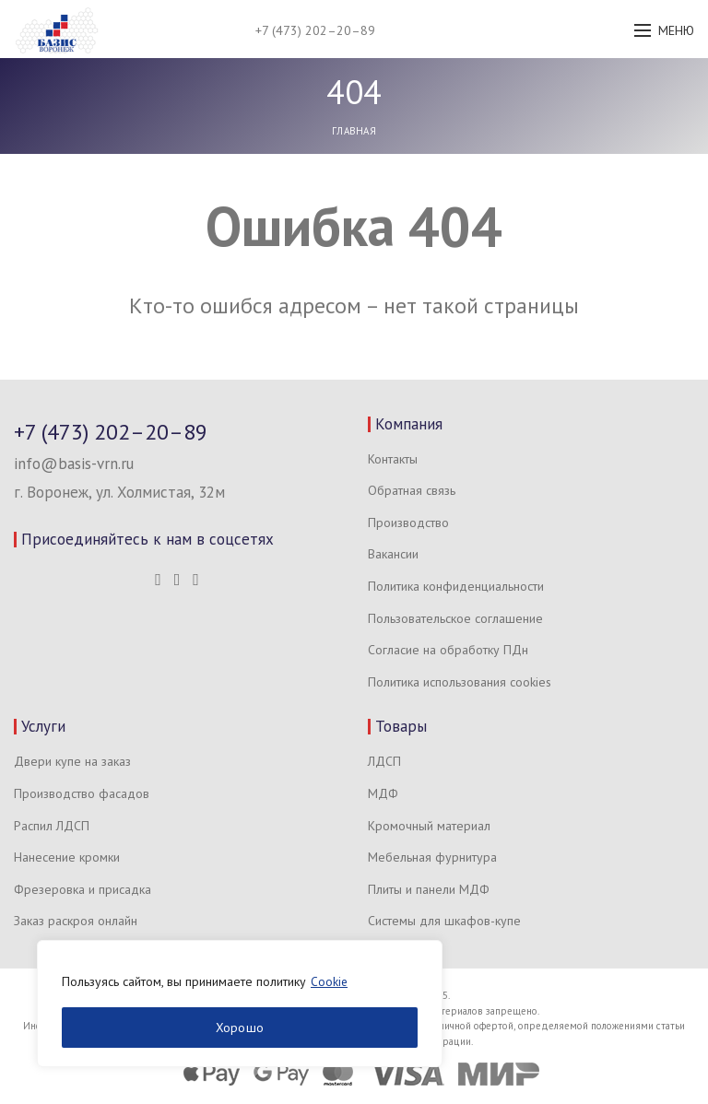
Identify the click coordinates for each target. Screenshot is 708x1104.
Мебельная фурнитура (432, 857)
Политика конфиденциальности (456, 586)
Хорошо (240, 1027)
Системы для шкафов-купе (444, 920)
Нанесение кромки (67, 857)
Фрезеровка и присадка (82, 889)
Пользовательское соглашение (455, 618)
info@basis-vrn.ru (74, 463)
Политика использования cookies (459, 682)
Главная (354, 130)
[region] (239, 1003)
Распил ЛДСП (51, 825)
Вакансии (393, 554)
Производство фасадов (81, 793)
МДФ (383, 793)
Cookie (329, 981)
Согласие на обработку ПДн (448, 649)
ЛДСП (384, 761)
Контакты (393, 459)
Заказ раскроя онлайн (75, 920)
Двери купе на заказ (72, 761)
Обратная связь (411, 490)
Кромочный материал (429, 825)
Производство (408, 522)
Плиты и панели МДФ (429, 889)
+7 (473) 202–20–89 (315, 30)
